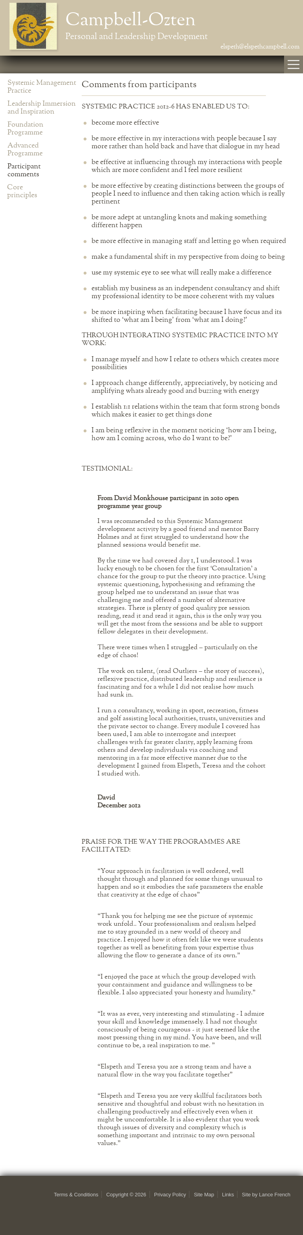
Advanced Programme (25, 149)
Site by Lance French (266, 1195)
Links (228, 1195)
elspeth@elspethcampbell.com (260, 47)
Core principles (22, 191)
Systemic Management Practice (41, 86)
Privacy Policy (170, 1195)
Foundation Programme (25, 128)
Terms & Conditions (76, 1195)
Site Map (204, 1195)
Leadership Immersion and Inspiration (41, 107)
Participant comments (24, 170)
